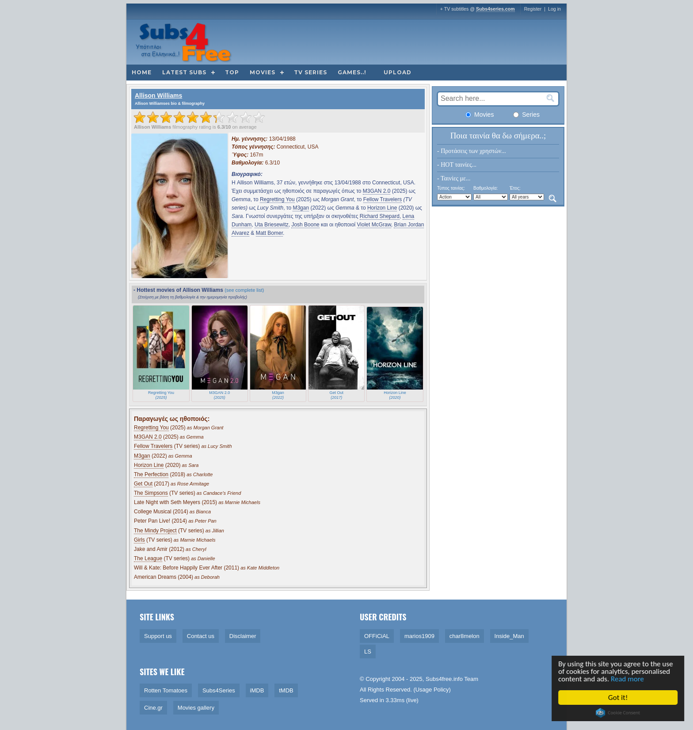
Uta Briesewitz (272, 225)
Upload (397, 72)
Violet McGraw (374, 225)
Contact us (200, 636)
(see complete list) (244, 290)
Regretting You (277, 199)
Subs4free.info (444, 679)
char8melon (464, 636)
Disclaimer (242, 636)
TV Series (310, 72)
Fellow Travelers (382, 199)
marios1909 (419, 636)
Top (232, 72)
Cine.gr (153, 707)
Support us (158, 636)
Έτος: (515, 188)
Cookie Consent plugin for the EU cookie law (619, 713)
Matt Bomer (269, 233)
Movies (262, 72)
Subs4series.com (495, 8)
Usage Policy (432, 689)
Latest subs (184, 72)
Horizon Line (382, 208)
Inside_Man (509, 636)
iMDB (257, 690)
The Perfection (151, 474)
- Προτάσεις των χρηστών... (471, 151)
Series (526, 114)
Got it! (618, 697)
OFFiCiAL (376, 636)
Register (533, 8)
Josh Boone (305, 225)
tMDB (286, 690)
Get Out (143, 484)
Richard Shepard (380, 216)
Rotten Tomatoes (165, 690)
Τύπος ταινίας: (451, 188)
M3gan (301, 208)
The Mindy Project (155, 530)
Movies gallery (196, 707)
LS (367, 651)
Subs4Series (218, 690)
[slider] (199, 117)
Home (142, 72)
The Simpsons (151, 493)
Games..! (352, 72)
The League (148, 558)
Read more (627, 679)
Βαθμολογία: (485, 188)
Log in (554, 8)
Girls (139, 540)
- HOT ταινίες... (456, 164)
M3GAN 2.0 (377, 191)
